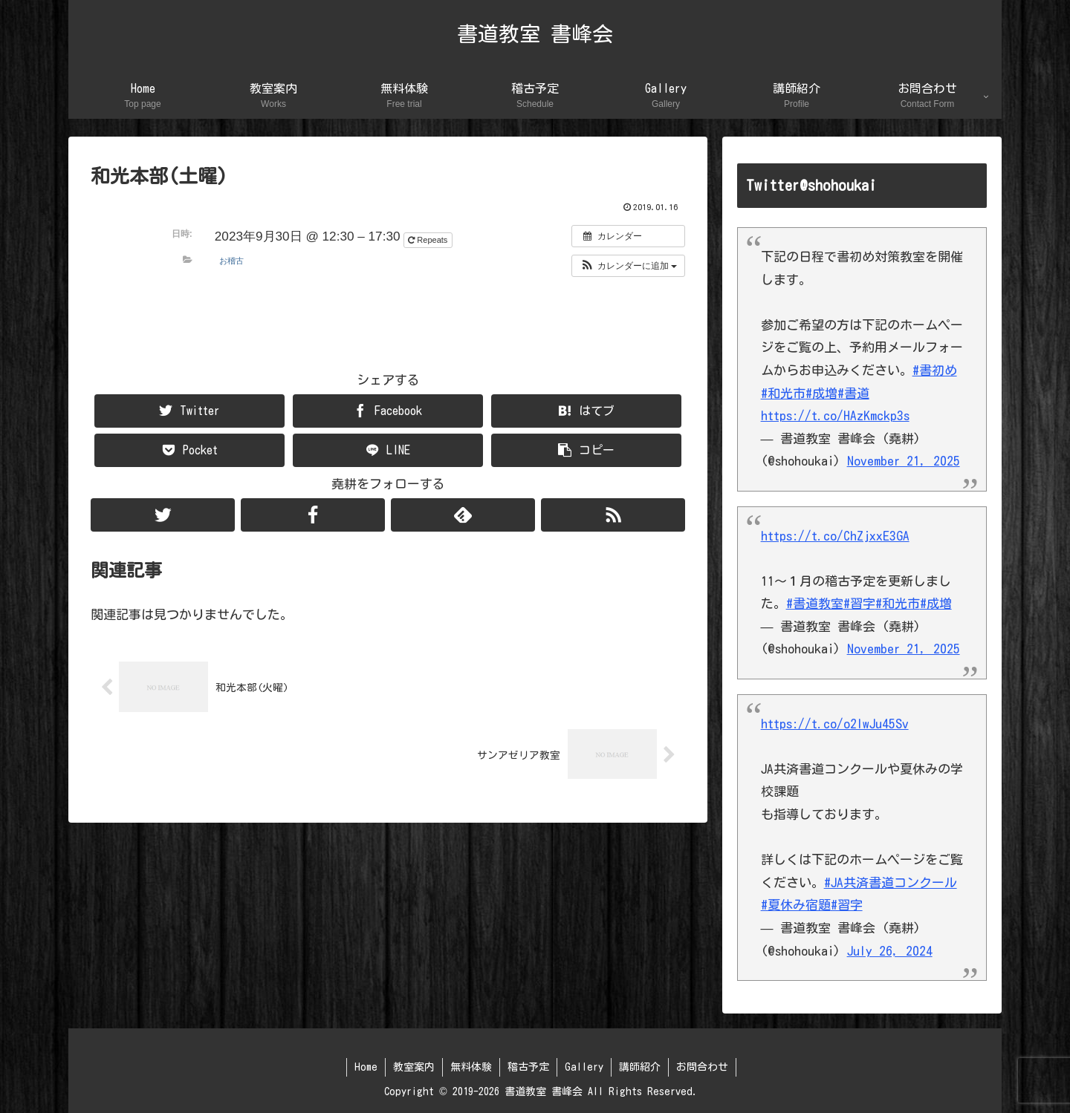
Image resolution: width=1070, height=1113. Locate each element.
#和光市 (783, 393)
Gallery (584, 1067)
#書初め (934, 370)
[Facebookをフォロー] (313, 515)
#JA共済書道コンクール (890, 882)
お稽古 (231, 260)
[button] (628, 265)
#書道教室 (814, 603)
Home (365, 1067)
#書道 (853, 393)
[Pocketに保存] (189, 450)
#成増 (821, 393)
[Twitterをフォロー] (163, 515)
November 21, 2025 (903, 460)
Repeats (429, 239)
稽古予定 (528, 1067)
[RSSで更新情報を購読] (613, 515)
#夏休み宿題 (796, 904)
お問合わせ (702, 1067)
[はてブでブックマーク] (586, 411)
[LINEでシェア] (388, 450)
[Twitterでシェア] (189, 411)
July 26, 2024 (890, 950)
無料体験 (471, 1067)
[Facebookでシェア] (388, 411)
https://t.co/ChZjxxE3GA (835, 535)
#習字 (859, 603)
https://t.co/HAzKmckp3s (835, 415)
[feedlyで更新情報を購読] (463, 515)
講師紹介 (640, 1067)
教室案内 (414, 1067)
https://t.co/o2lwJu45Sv (835, 723)
